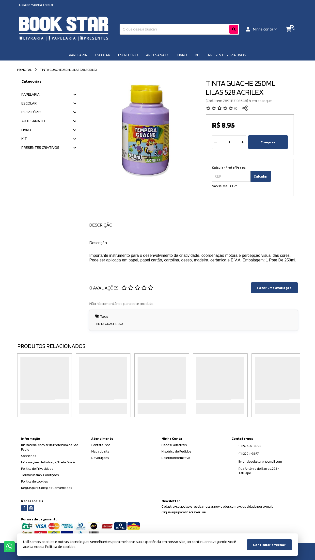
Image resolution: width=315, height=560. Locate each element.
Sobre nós (28, 456)
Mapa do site (100, 451)
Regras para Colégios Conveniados (46, 488)
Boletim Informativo (175, 458)
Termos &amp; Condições (40, 475)
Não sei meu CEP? (224, 186)
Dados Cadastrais (174, 445)
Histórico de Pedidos (176, 451)
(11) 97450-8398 (249, 446)
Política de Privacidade (37, 468)
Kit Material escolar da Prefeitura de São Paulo (49, 447)
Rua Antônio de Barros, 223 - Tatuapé (258, 471)
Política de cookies (34, 481)
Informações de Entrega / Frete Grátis (48, 462)
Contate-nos (100, 445)
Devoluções (100, 458)
